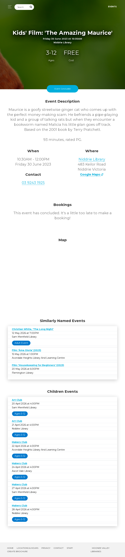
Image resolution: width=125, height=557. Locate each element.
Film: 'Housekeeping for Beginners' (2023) (38, 365)
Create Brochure (17, 551)
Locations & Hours (27, 548)
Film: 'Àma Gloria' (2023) (26, 350)
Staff (70, 548)
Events (112, 6)
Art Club (17, 399)
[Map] (62, 277)
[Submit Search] (31, 7)
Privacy (46, 548)
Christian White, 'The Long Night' (33, 329)
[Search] (21, 7)
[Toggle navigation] (9, 7)
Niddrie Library (92, 159)
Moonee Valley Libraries (100, 550)
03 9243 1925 (33, 182)
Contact (58, 548)
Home (10, 548)
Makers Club (19, 442)
